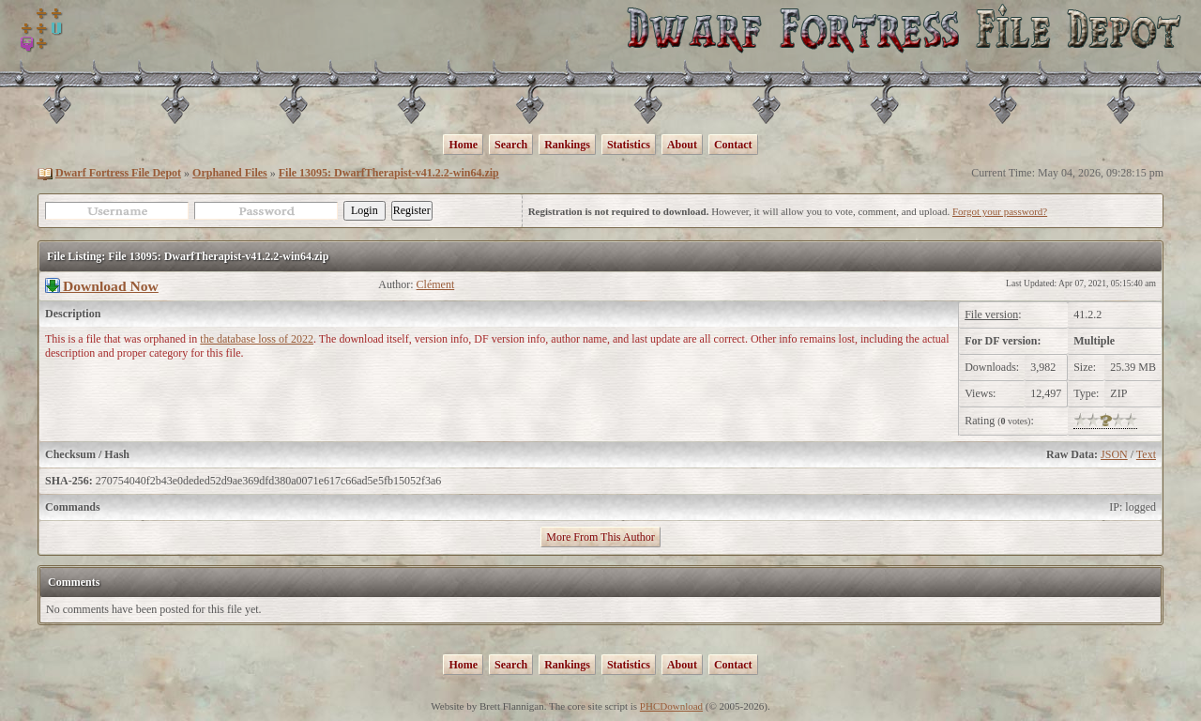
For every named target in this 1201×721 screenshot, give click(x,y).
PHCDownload (671, 706)
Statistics (628, 144)
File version (991, 314)
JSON (1114, 454)
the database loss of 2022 (256, 338)
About (682, 144)
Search (510, 144)
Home (463, 144)
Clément (436, 284)
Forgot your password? (999, 211)
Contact (733, 144)
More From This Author (600, 537)
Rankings (567, 144)
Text (1146, 454)
